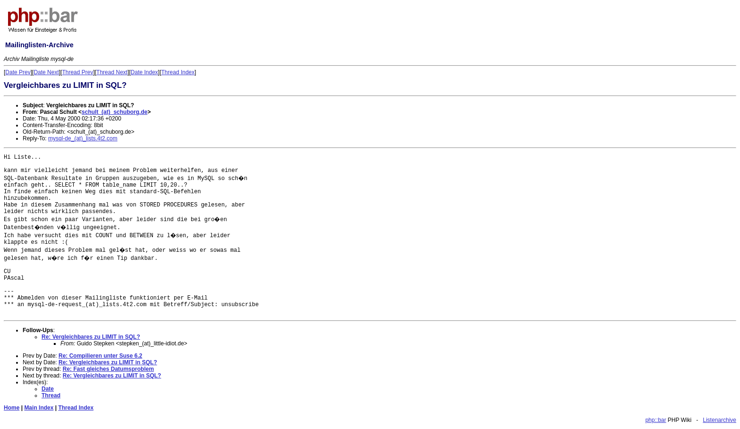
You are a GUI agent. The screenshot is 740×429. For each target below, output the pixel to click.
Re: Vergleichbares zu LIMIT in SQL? (91, 337)
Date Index (144, 72)
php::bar (655, 420)
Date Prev (17, 72)
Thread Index (178, 72)
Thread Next (111, 72)
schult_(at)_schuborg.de (114, 112)
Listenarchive (719, 420)
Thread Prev (77, 72)
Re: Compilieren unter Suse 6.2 (100, 355)
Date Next (46, 72)
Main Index (38, 407)
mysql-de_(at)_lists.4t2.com (83, 138)
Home (11, 407)
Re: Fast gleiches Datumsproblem (108, 369)
